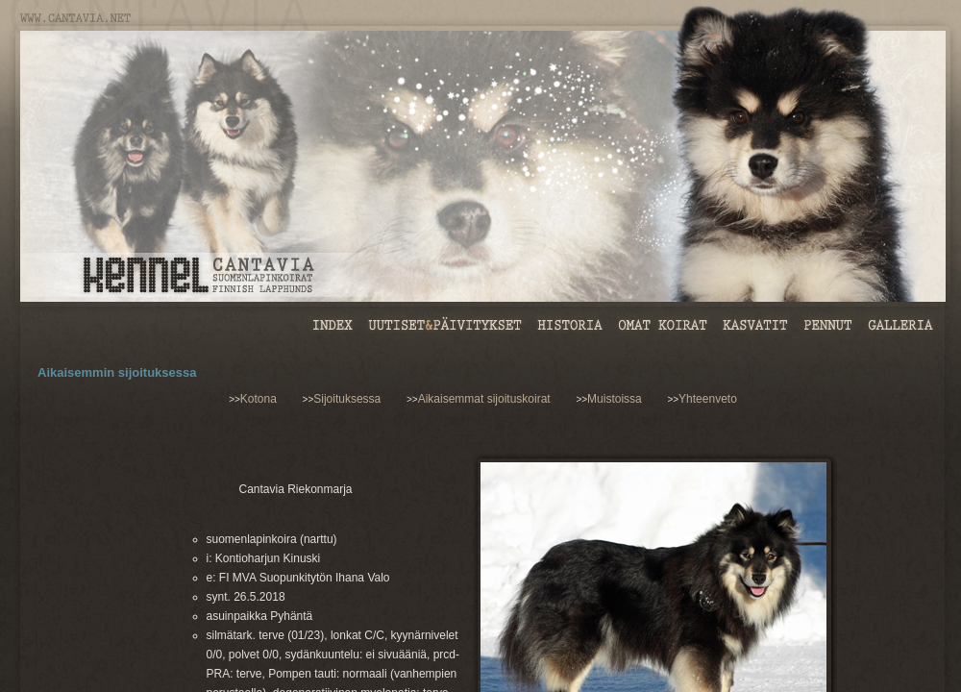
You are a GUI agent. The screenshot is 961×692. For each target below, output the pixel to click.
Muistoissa (614, 399)
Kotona (258, 399)
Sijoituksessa (347, 399)
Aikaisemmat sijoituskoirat (484, 399)
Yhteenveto (707, 399)
